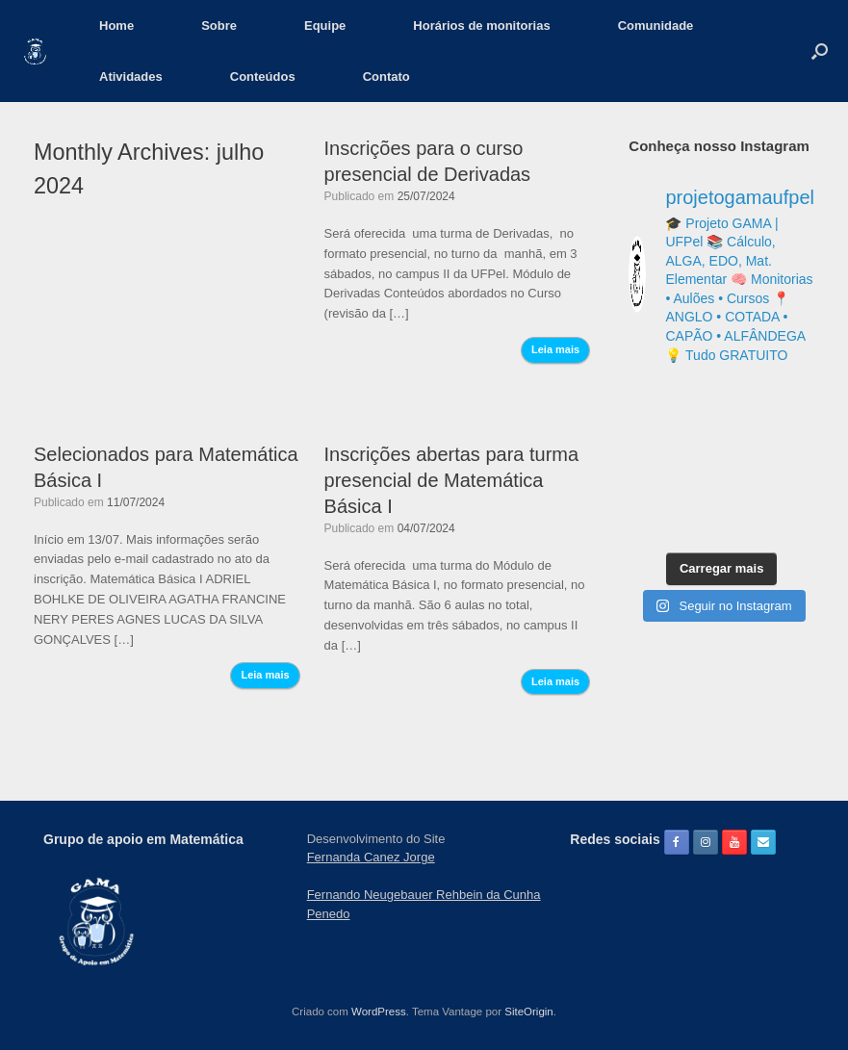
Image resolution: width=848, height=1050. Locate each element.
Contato (386, 76)
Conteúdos (263, 76)
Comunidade (656, 25)
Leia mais (555, 349)
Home (116, 25)
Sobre (219, 25)
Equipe (325, 25)
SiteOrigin (528, 1011)
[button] (819, 51)
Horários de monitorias (481, 25)
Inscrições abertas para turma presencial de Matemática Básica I (451, 480)
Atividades (131, 76)
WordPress (378, 1011)
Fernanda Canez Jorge (371, 857)
